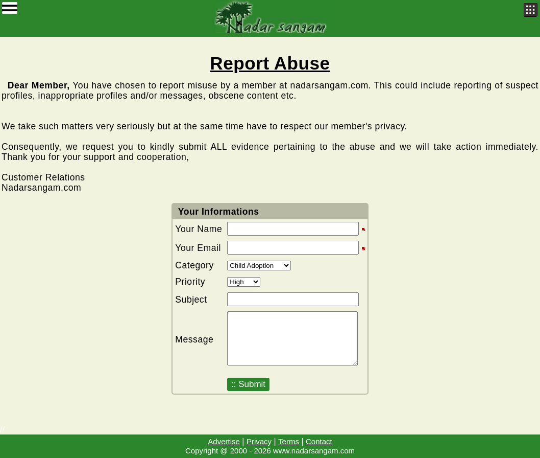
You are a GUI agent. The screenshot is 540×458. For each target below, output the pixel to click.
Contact (319, 441)
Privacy (259, 441)
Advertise (224, 441)
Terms (288, 441)
